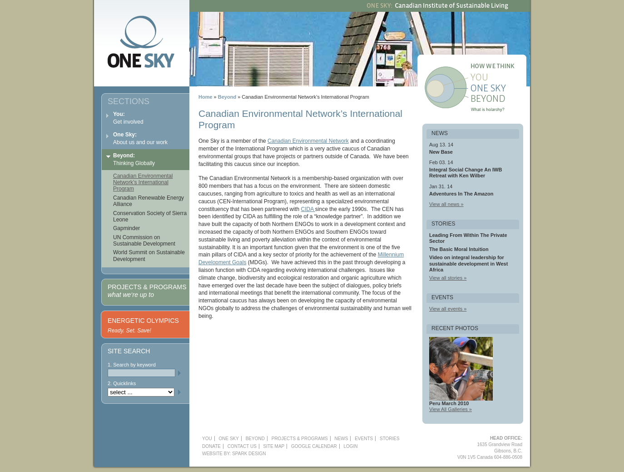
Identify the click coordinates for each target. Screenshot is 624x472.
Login (350, 446)
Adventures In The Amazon (461, 193)
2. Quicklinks (122, 383)
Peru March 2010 (449, 403)
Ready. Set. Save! (129, 330)
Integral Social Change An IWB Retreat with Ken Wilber (465, 172)
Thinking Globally (134, 159)
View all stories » (447, 278)
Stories (390, 438)
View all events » (447, 308)
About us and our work (140, 138)
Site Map (274, 446)
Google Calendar (314, 446)
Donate (211, 446)
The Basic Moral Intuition (459, 249)
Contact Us (242, 446)
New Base (441, 152)
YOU (207, 438)
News (341, 438)
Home (205, 97)
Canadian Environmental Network (308, 141)
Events (364, 438)
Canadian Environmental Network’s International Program (143, 182)
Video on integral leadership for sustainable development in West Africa (468, 263)
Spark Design (249, 453)
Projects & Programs (147, 290)
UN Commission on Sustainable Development (144, 240)
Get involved (128, 118)
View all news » (446, 204)
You (499, 78)
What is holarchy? (499, 110)
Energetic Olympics (143, 320)
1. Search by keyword (132, 364)
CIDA (308, 209)
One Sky (499, 89)
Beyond (499, 100)
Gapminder (126, 228)
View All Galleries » (450, 409)
